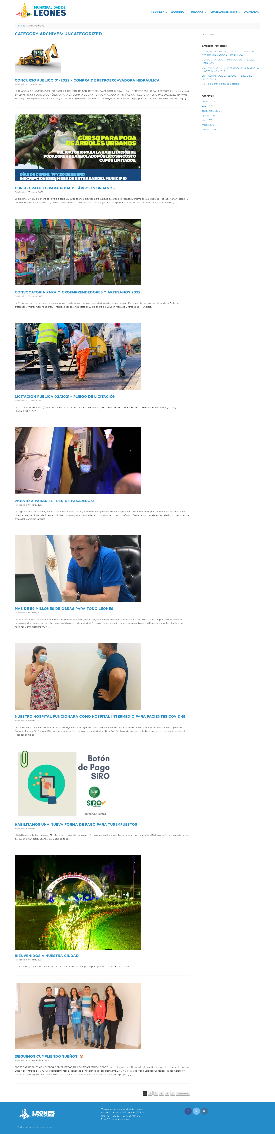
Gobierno (177, 12)
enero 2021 (208, 106)
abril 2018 (207, 120)
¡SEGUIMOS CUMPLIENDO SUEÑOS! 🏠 (49, 1056)
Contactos (251, 12)
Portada (20, 25)
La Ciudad (157, 12)
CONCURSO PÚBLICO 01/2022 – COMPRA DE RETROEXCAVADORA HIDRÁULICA (87, 80)
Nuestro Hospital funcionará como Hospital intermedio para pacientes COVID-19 (100, 716)
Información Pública (223, 12)
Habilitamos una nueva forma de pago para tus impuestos (76, 824)
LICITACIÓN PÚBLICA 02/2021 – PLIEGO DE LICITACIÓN (65, 396)
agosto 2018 (208, 115)
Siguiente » (183, 1093)
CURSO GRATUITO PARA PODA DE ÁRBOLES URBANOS (65, 188)
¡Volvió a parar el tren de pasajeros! (54, 501)
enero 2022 (208, 101)
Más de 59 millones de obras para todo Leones (64, 609)
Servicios (196, 12)
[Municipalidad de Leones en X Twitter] (196, 1111)
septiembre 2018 (211, 111)
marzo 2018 (208, 125)
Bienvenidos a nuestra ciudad (47, 956)
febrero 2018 (209, 129)
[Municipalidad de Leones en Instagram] (204, 1111)
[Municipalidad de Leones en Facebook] (188, 1111)
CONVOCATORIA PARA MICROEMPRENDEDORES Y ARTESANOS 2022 (77, 292)
